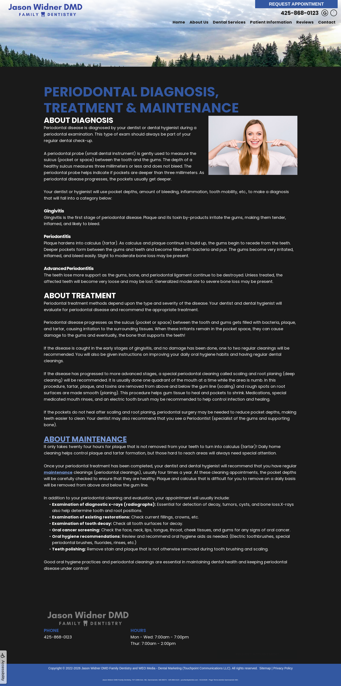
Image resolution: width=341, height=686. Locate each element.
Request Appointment (296, 4)
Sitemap (265, 668)
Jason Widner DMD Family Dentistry (106, 668)
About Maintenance (85, 439)
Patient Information (271, 22)
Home (179, 22)
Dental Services (229, 22)
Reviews (305, 22)
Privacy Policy (283, 668)
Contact (326, 22)
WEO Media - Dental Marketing (160, 668)
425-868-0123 (300, 13)
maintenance (58, 472)
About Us (199, 22)
